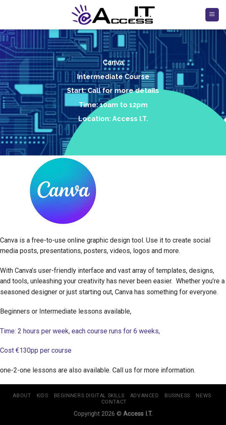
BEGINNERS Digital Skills (89, 396)
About (22, 396)
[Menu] (212, 15)
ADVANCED (144, 396)
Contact (114, 402)
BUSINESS (177, 396)
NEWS (203, 396)
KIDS (42, 396)
